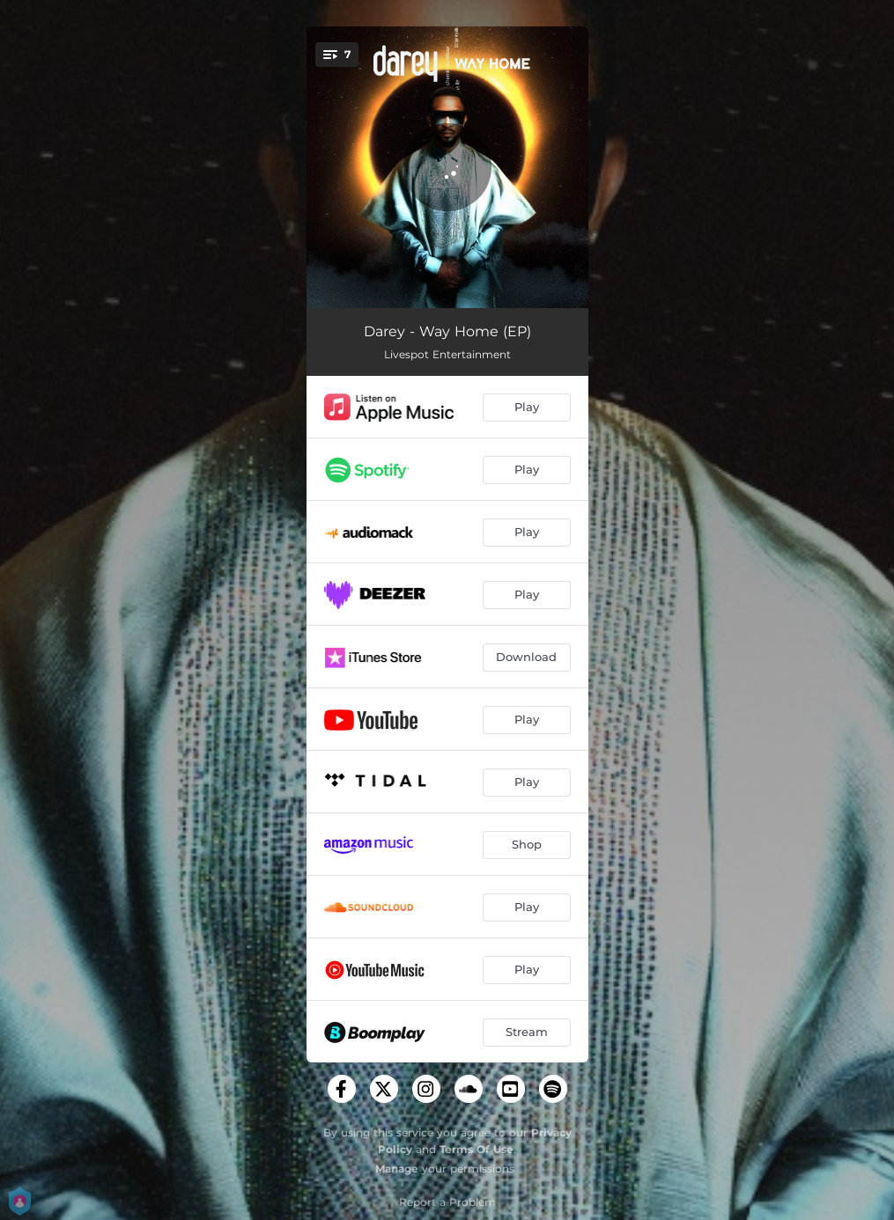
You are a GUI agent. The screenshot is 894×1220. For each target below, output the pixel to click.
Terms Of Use (476, 1149)
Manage (396, 1168)
